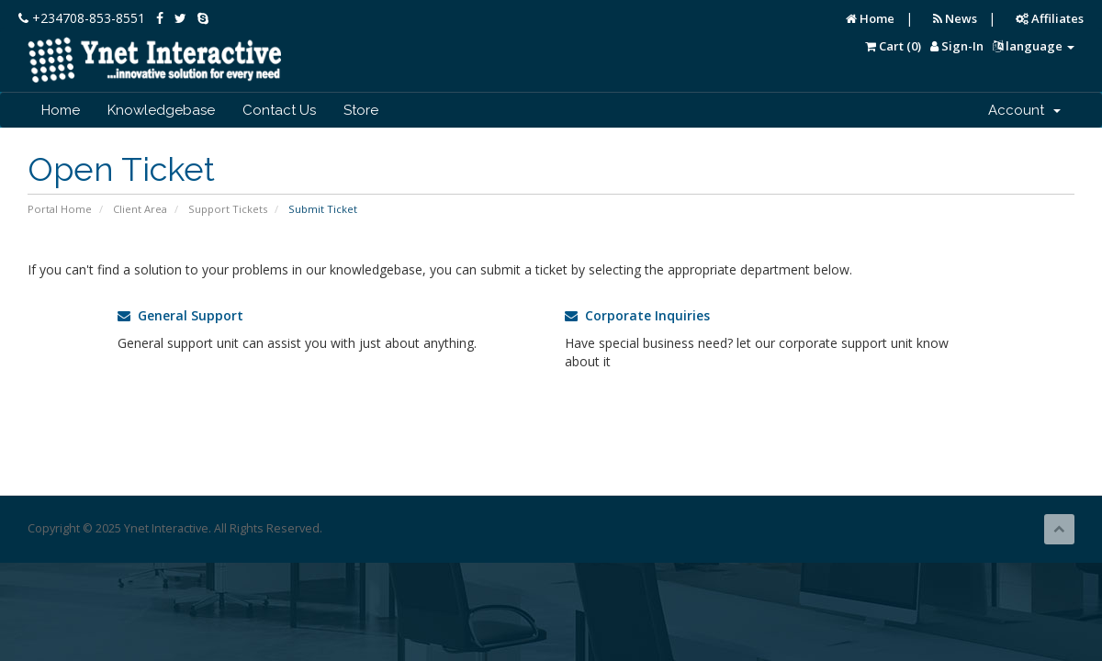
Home (870, 18)
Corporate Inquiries (637, 315)
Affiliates (1050, 18)
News (955, 18)
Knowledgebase (161, 110)
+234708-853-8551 (81, 18)
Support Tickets (227, 209)
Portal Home (60, 209)
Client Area (140, 209)
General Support (180, 315)
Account (1024, 110)
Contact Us (279, 110)
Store (360, 110)
